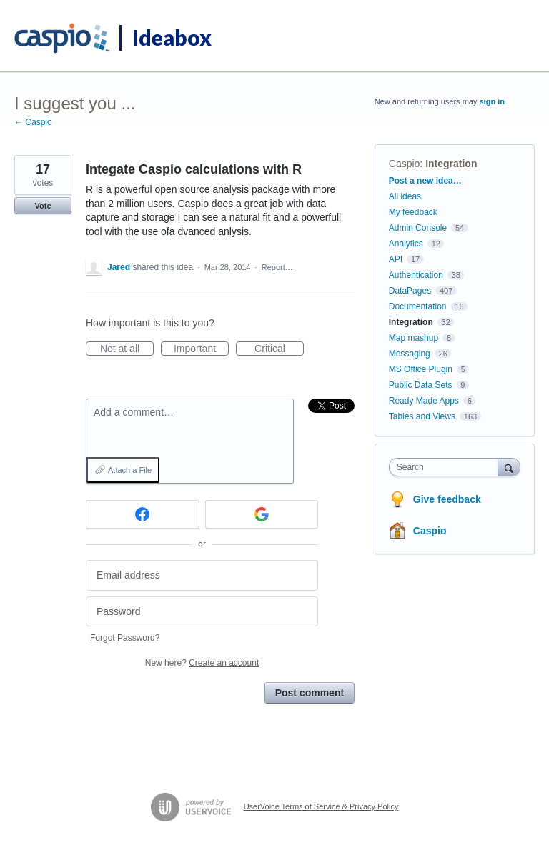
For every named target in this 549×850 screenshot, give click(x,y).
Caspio (404, 163)
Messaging (409, 354)
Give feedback (447, 499)
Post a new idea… (425, 181)
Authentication (416, 275)
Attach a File (130, 470)
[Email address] (202, 575)
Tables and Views (422, 416)
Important (201, 349)
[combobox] (447, 467)
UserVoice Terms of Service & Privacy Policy (321, 806)
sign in (492, 101)
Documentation (418, 306)
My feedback (413, 212)
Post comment (309, 693)
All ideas (405, 196)
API (395, 259)
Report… (277, 267)
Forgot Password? (124, 638)
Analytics (406, 244)
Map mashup (413, 338)
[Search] (509, 467)
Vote (42, 205)
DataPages (410, 291)
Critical (279, 349)
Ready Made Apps (424, 401)
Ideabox (172, 37)
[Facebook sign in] (142, 514)
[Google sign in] (262, 514)
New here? (202, 663)
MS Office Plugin (420, 369)
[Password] (202, 611)
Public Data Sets (420, 385)
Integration (451, 163)
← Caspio (33, 122)
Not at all (127, 349)
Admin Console (418, 228)
